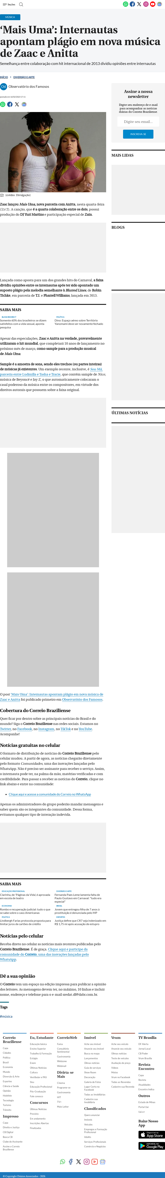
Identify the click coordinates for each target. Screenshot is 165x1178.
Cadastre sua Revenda (122, 1086)
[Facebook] (132, 6)
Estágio (34, 1058)
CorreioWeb (67, 1038)
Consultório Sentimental (63, 1050)
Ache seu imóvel (92, 1044)
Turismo (7, 1105)
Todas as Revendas (121, 1082)
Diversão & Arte (11, 1076)
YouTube (85, 729)
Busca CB (7, 1137)
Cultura (34, 1072)
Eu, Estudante (41, 1038)
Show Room (90, 1072)
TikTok (65, 729)
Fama (60, 1044)
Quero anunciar (92, 1115)
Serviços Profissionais (95, 1141)
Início (4, 77)
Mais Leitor (63, 1106)
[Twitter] (139, 6)
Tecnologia (8, 1100)
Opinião (7, 1090)
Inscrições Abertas (39, 1123)
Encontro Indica (146, 1089)
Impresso (11, 1116)
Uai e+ (141, 1111)
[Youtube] (152, 6)
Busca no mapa (92, 1053)
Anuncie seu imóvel (94, 1048)
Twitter (5, 729)
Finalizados (35, 1128)
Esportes (7, 1081)
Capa (5, 1048)
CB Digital (8, 1132)
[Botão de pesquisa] (20, 4)
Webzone (62, 1061)
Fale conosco (36, 1096)
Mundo (6, 1071)
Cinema (61, 1082)
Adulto (87, 1137)
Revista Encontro (146, 1067)
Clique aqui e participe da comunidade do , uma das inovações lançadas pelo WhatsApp (44, 954)
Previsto (34, 1113)
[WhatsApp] (125, 6)
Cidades (7, 1052)
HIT (59, 1097)
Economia (8, 1067)
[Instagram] (146, 6)
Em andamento (37, 1118)
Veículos (88, 1124)
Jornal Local (144, 1048)
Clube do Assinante (12, 1141)
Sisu (32, 1082)
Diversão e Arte (24, 77)
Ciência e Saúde (11, 1086)
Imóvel (90, 1038)
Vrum (116, 1038)
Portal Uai (143, 1107)
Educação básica (38, 1044)
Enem (33, 1063)
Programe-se (63, 1087)
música (7, 1016)
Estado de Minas (146, 1102)
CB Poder (143, 1053)
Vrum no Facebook (120, 1077)
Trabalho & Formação (41, 1053)
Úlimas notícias (92, 1063)
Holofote (7, 1095)
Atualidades (144, 1084)
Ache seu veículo (119, 1044)
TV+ (59, 1101)
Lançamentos (91, 1058)
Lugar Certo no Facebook (92, 1088)
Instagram (46, 729)
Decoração (89, 1077)
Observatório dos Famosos (82, 700)
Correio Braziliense (12, 1040)
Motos (114, 1072)
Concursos (39, 1103)
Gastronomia (63, 1056)
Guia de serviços (92, 1067)
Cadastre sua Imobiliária (91, 1101)
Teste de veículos (120, 1058)
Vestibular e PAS (38, 1077)
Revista (142, 1079)
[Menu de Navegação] (9, 4)
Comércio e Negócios (95, 1146)
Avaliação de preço (120, 1063)
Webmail (61, 1066)
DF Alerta (143, 1044)
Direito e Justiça (11, 1127)
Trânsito (7, 1109)
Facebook (24, 729)
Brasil (6, 1062)
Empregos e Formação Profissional (95, 1131)
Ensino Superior (38, 1048)
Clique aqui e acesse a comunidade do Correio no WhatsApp (50, 794)
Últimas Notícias (38, 1067)
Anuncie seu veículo (121, 1048)
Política (6, 1057)
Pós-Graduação (38, 1091)
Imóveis (88, 1119)
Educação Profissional (41, 1086)
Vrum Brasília (145, 1058)
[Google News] (159, 6)
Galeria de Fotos (92, 1082)
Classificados (95, 1109)
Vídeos (114, 1067)
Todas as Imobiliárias (94, 1094)
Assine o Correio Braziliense (11, 1148)
